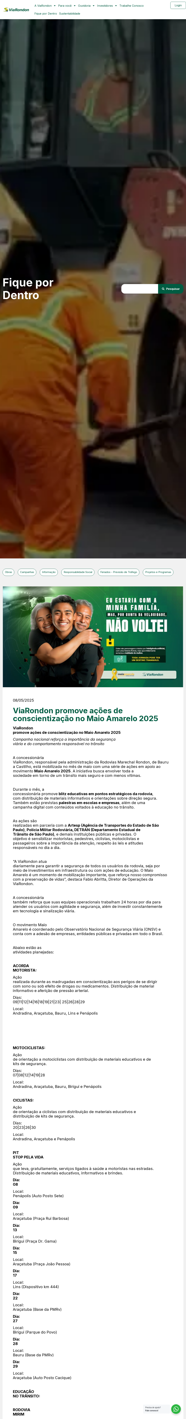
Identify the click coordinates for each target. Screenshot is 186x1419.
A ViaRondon (45, 6)
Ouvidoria (86, 6)
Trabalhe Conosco (131, 5)
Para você (67, 6)
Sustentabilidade (69, 13)
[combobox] (138, 289)
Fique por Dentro (45, 13)
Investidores (107, 6)
